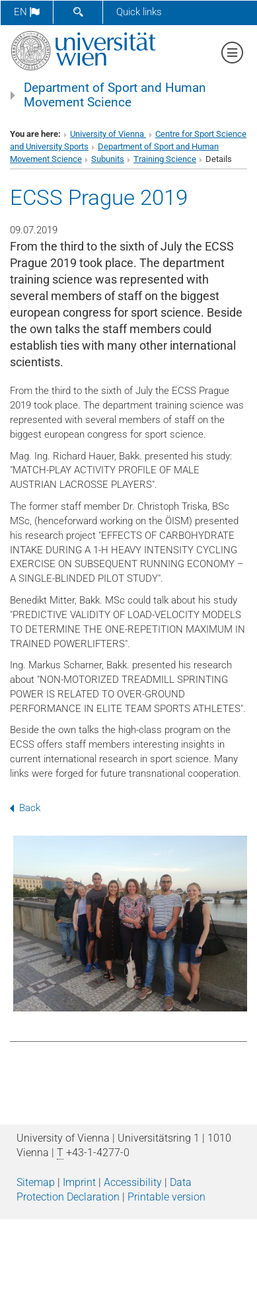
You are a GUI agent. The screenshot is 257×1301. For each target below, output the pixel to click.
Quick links (139, 12)
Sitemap (36, 1182)
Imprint (79, 1182)
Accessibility (133, 1182)
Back (25, 808)
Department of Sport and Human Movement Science (115, 95)
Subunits (107, 159)
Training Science (164, 159)
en (27, 12)
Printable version (166, 1197)
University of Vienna (108, 134)
